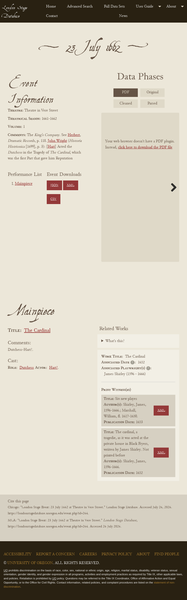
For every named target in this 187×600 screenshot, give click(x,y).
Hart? (53, 368)
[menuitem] (52, 6)
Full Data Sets (114, 7)
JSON (54, 185)
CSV (53, 199)
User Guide (144, 7)
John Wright (57, 141)
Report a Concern (55, 554)
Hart (51, 147)
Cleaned (126, 103)
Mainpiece (23, 184)
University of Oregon (30, 563)
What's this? (114, 341)
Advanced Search (80, 7)
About (171, 7)
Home (51, 7)
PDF (125, 92)
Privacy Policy (117, 554)
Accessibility (17, 554)
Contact (52, 16)
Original (153, 92)
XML (70, 185)
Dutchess (26, 368)
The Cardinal (37, 330)
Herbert (74, 135)
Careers (88, 554)
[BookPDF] (140, 187)
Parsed (152, 103)
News (123, 16)
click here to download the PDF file (145, 147)
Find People (166, 554)
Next (172, 187)
